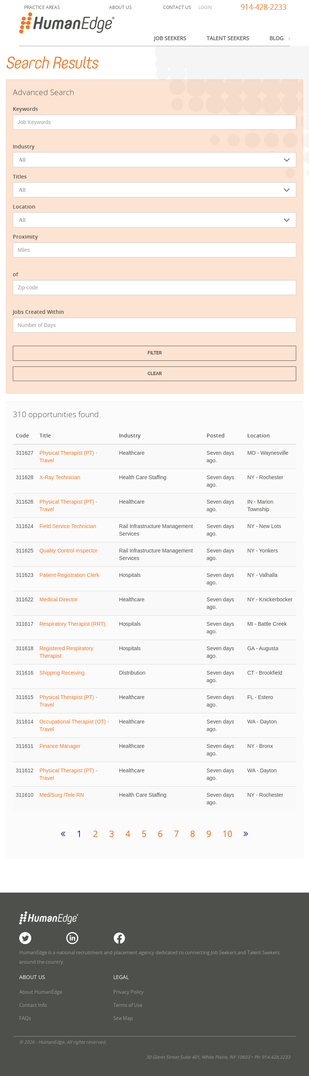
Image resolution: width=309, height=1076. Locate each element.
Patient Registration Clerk (69, 575)
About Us (120, 7)
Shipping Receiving (62, 673)
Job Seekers (170, 38)
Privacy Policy (128, 991)
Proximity (25, 236)
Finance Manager (60, 746)
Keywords (25, 108)
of (15, 274)
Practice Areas (42, 7)
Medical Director (59, 599)
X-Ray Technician (60, 477)
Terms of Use (127, 1005)
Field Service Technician (68, 526)
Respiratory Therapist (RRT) (72, 624)
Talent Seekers (228, 38)
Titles (20, 176)
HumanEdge (75, 23)
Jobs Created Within (38, 311)
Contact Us (177, 7)
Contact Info (33, 1005)
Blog (276, 38)
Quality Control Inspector (68, 551)
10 (227, 834)
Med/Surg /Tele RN (62, 795)
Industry (24, 146)
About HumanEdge (40, 991)
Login (205, 7)
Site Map (123, 1018)
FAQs (25, 1018)
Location (24, 206)
